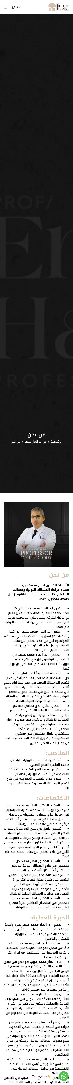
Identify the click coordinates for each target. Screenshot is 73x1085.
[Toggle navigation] (5, 8)
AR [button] (16, 7)
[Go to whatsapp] (64, 1076)
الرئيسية (56, 441)
